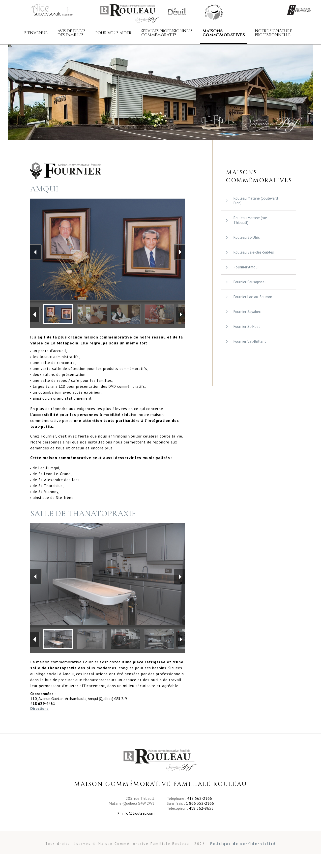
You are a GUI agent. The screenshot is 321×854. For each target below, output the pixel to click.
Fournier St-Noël (246, 326)
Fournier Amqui (246, 267)
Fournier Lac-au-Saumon (252, 296)
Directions (39, 708)
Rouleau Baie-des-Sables (253, 252)
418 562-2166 (199, 798)
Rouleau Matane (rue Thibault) (250, 220)
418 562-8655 (201, 808)
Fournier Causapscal (249, 282)
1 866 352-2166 (200, 803)
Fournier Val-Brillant (249, 341)
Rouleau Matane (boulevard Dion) (255, 200)
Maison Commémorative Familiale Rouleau (213, 12)
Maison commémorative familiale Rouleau (131, 13)
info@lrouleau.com (138, 813)
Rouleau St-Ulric (246, 237)
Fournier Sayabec (247, 311)
